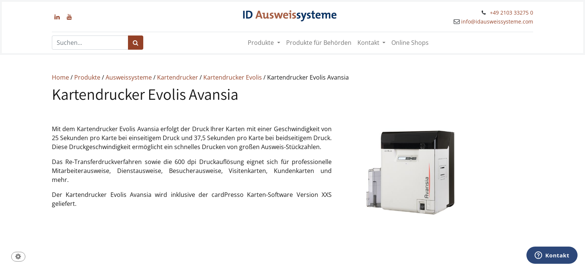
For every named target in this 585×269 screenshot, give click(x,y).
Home (60, 77)
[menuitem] (318, 42)
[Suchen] (135, 42)
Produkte (86, 77)
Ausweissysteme (129, 77)
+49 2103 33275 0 (511, 12)
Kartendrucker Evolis (232, 77)
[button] (18, 257)
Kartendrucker (177, 77)
